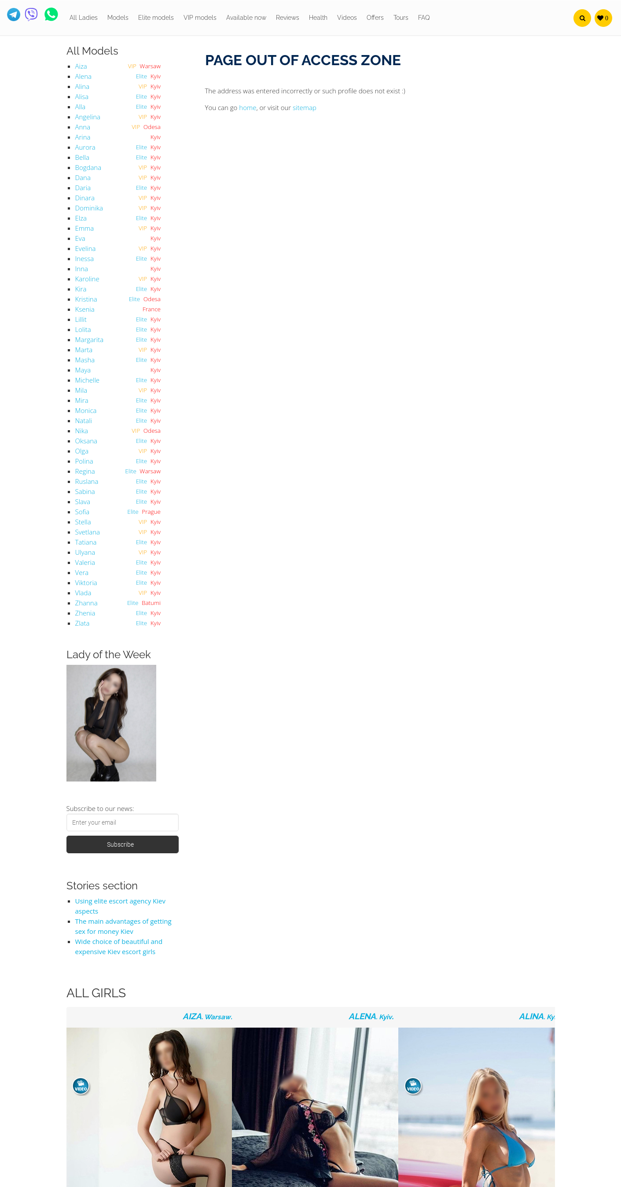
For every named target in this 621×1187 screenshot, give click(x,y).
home (247, 107)
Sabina (85, 491)
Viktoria (86, 582)
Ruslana (87, 481)
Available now (246, 17)
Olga (82, 450)
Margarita (89, 339)
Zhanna (86, 602)
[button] (582, 18)
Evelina (85, 248)
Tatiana (86, 542)
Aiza (81, 66)
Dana (83, 177)
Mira (81, 400)
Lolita (83, 329)
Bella (82, 157)
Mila (81, 390)
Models (118, 17)
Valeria (85, 562)
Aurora (85, 147)
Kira (81, 288)
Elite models (156, 17)
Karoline (87, 278)
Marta (84, 349)
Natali (83, 420)
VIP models (200, 17)
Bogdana (88, 167)
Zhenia (85, 612)
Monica (86, 410)
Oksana (86, 440)
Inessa (84, 258)
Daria (83, 187)
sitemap (304, 107)
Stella (83, 521)
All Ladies (84, 17)
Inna (81, 268)
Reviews (287, 17)
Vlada (83, 592)
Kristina (86, 299)
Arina (83, 137)
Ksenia (85, 309)
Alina (82, 86)
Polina (84, 461)
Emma (84, 228)
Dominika (89, 207)
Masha (85, 359)
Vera (82, 572)
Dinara (85, 197)
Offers (375, 17)
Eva (80, 238)
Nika (81, 430)
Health (318, 17)
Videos (347, 17)
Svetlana (87, 531)
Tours (400, 17)
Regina (85, 471)
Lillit (81, 319)
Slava (82, 501)
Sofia (82, 511)
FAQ (424, 17)
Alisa (82, 96)
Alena (83, 76)
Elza (81, 218)
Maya (83, 369)
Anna (83, 126)
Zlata (82, 623)
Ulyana (85, 552)
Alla (80, 106)
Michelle (87, 380)
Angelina (87, 116)
